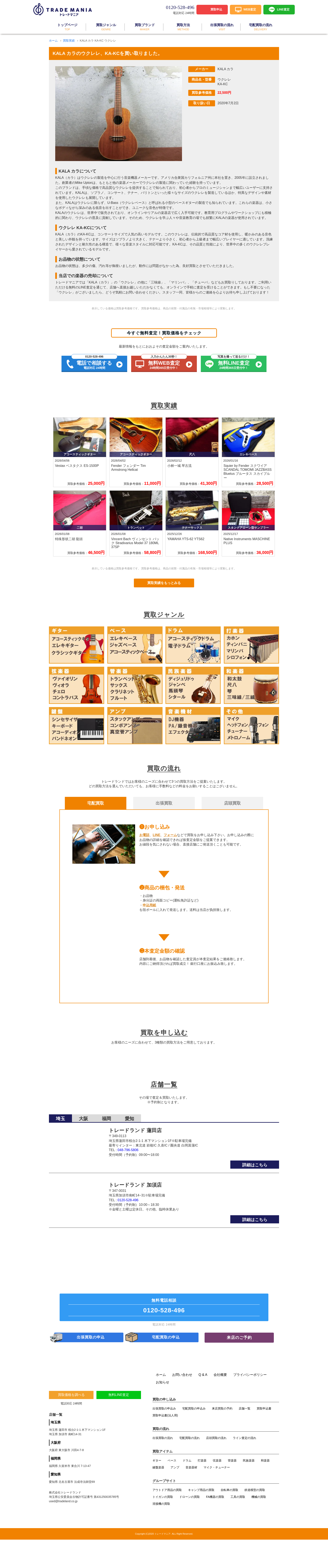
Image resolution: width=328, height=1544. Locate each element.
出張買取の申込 (91, 1341)
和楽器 (265, 1465)
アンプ (174, 1471)
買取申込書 (264, 1412)
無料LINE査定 (118, 1399)
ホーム (53, 40)
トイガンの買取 (162, 1501)
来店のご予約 (239, 1341)
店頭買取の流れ (216, 1442)
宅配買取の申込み (194, 1412)
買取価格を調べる (71, 1399)
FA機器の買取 (215, 1501)
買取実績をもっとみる (164, 583)
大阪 (83, 1116)
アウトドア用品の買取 (167, 1494)
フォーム (170, 835)
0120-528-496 (128, 1197)
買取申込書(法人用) (165, 1419)
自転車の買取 (229, 1494)
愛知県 (56, 1479)
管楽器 (232, 1465)
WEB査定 (249, 9)
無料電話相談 (164, 1307)
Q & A (203, 1379)
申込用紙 (149, 905)
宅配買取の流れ (189, 1442)
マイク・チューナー (217, 1471)
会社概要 (220, 1379)
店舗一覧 (244, 1412)
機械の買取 (258, 1501)
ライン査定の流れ (244, 1442)
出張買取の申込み (164, 1412)
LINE (156, 835)
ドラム (187, 1465)
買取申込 (216, 9)
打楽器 (202, 1465)
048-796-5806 (128, 1147)
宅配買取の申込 (166, 1341)
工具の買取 (238, 1501)
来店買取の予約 (222, 1412)
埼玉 (60, 1116)
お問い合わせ (182, 1379)
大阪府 (56, 1447)
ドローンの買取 (189, 1501)
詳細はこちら (254, 1162)
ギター (156, 1465)
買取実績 (69, 40)
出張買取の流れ (162, 1442)
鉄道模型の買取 (255, 1494)
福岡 (106, 1116)
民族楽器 (249, 1465)
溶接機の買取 (161, 1508)
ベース (172, 1465)
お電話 (144, 835)
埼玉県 (56, 1426)
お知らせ (162, 1386)
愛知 (129, 1116)
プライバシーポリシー (250, 1379)
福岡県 (56, 1463)
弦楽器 (217, 1465)
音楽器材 (191, 1471)
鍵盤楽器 (158, 1471)
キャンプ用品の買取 (201, 1494)
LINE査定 (283, 9)
